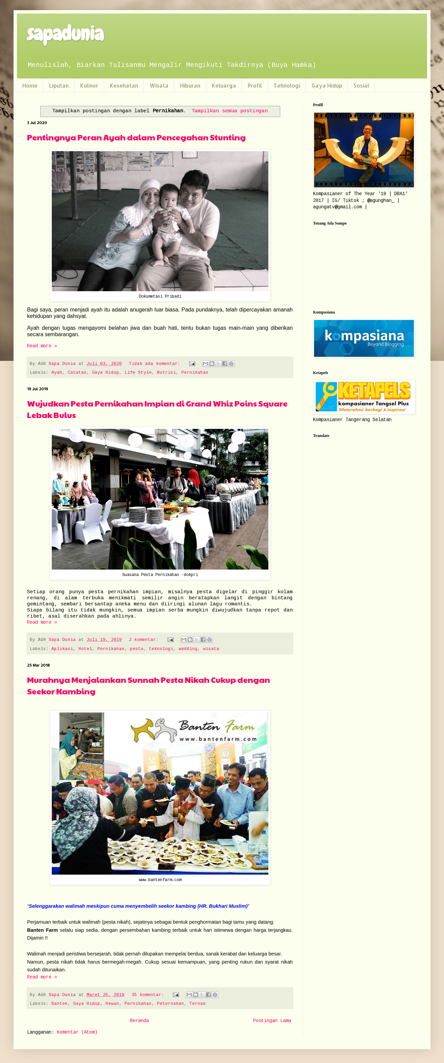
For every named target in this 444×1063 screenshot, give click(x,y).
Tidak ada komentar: (156, 364)
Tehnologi (286, 85)
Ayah (56, 372)
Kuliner (89, 85)
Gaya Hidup (327, 85)
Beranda (139, 1020)
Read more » (42, 346)
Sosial (361, 85)
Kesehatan (124, 85)
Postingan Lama (272, 1020)
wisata (211, 649)
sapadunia (65, 33)
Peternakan (170, 1003)
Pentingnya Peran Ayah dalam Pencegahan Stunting (136, 137)
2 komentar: (145, 640)
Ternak (198, 1003)
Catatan (77, 372)
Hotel (85, 649)
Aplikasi (62, 649)
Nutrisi (166, 372)
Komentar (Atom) (77, 1032)
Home (30, 85)
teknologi (161, 649)
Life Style (138, 372)
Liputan (59, 85)
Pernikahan (194, 372)
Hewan (112, 1003)
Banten (59, 1003)
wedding (188, 649)
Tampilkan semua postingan (230, 111)
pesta (136, 649)
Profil (255, 85)
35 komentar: (149, 995)
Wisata (159, 85)
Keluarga (224, 85)
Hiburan (190, 85)
